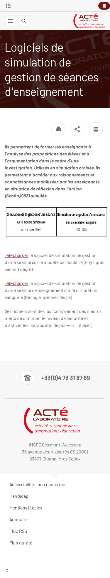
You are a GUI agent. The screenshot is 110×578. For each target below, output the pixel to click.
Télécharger (16, 255)
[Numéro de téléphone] (55, 378)
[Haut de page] (55, 571)
